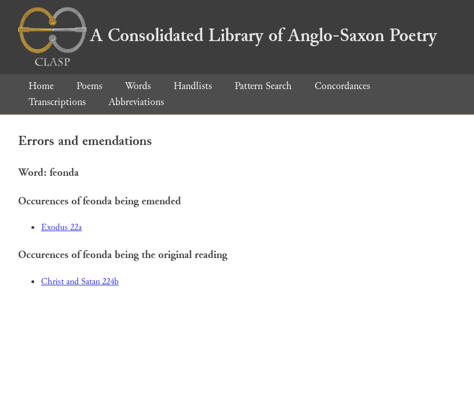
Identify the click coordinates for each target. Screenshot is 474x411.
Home (41, 86)
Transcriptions (57, 102)
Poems (89, 86)
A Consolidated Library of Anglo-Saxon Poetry (227, 35)
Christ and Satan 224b (80, 281)
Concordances (342, 86)
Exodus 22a (61, 227)
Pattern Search (263, 86)
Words (138, 86)
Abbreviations (136, 102)
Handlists (193, 86)
